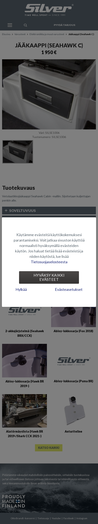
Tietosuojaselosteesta (49, 261)
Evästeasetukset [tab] (69, 289)
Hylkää (21, 289)
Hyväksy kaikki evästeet (49, 277)
